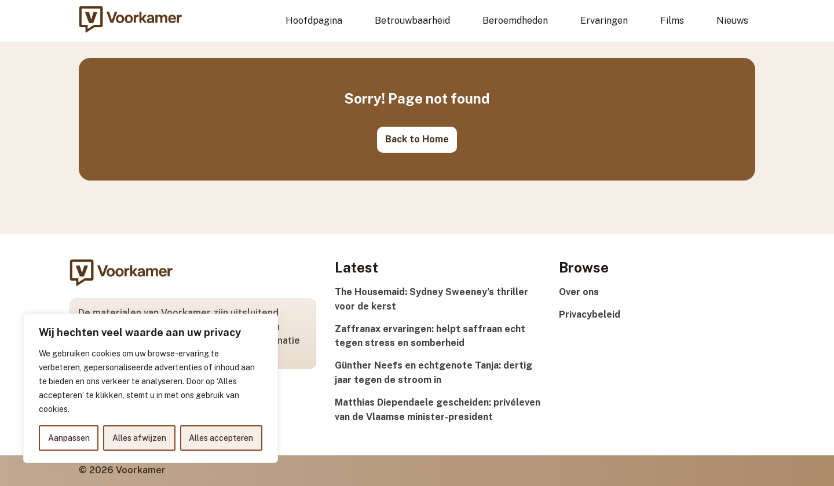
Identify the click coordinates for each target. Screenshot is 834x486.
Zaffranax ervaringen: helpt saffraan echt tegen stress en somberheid (430, 336)
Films (672, 20)
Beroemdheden (515, 20)
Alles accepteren (221, 438)
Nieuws (732, 20)
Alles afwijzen (139, 438)
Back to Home (417, 139)
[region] (150, 388)
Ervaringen (604, 20)
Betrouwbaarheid (412, 20)
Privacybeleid (589, 314)
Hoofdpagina (314, 20)
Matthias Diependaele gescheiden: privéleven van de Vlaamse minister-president (437, 409)
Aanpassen (69, 438)
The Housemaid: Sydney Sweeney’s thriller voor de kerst (431, 299)
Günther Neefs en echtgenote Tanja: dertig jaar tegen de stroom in (433, 372)
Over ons (579, 291)
